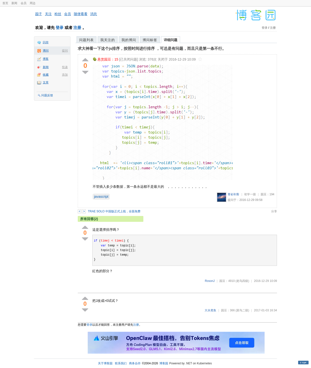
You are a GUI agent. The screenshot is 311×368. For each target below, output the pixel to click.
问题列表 (86, 40)
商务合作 (135, 363)
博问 (46, 50)
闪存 (46, 42)
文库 (46, 82)
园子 (38, 14)
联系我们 (121, 363)
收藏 (46, 74)
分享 (274, 211)
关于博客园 (105, 363)
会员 (23, 3)
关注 (48, 14)
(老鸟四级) (242, 281)
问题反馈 (47, 95)
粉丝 (57, 14)
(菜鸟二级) (242, 310)
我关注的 (107, 40)
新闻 (14, 3)
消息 (93, 14)
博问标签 (150, 40)
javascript (101, 196)
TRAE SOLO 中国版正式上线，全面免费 (114, 211)
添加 (65, 74)
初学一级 (250, 194)
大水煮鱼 (210, 310)
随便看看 (80, 14)
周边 (32, 3)
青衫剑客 (233, 194)
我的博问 (128, 40)
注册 (77, 28)
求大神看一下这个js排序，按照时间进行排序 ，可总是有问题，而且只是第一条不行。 (152, 48)
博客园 (163, 363)
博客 (46, 59)
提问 (65, 50)
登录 (59, 28)
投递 (65, 67)
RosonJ (210, 281)
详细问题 (170, 40)
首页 (5, 3)
